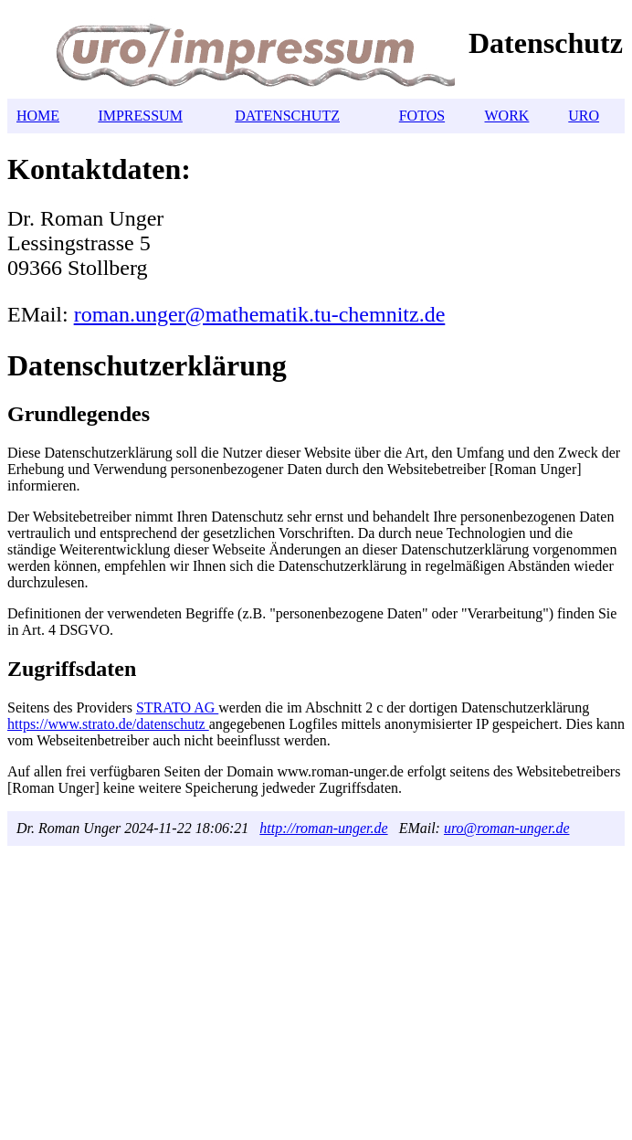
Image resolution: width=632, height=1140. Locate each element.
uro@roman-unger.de (507, 828)
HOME (37, 115)
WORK (507, 115)
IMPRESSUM (140, 115)
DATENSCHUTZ (287, 115)
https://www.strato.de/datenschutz (108, 724)
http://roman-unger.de (323, 828)
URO (583, 115)
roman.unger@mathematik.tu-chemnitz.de (260, 314)
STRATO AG (177, 707)
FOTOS (422, 115)
